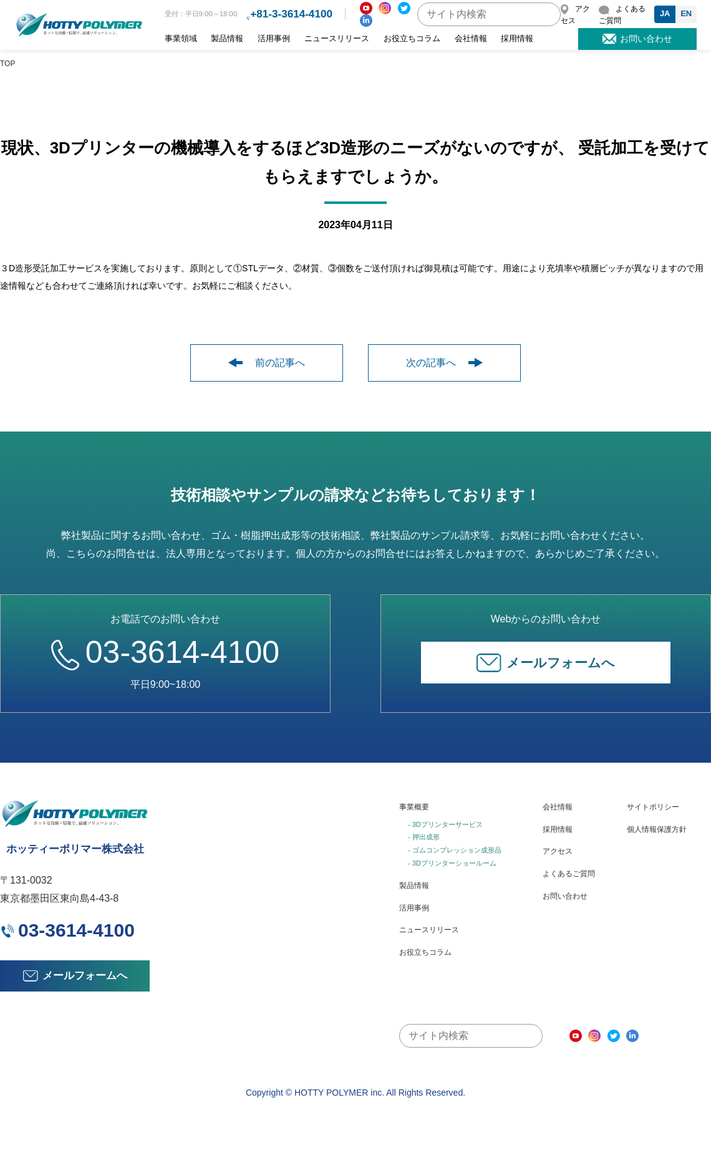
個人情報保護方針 (657, 829)
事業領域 (181, 38)
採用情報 (517, 38)
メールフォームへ (545, 663)
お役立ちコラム (412, 38)
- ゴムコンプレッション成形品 (454, 850)
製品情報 (227, 38)
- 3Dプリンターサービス (445, 824)
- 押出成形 (424, 837)
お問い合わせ (565, 896)
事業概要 (414, 807)
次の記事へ (444, 362)
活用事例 (274, 38)
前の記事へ (266, 362)
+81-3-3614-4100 (291, 14)
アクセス (558, 851)
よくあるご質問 (569, 873)
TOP (7, 63)
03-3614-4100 (165, 652)
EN (686, 13)
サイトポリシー (653, 807)
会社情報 (471, 38)
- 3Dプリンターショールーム (452, 863)
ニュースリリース (336, 38)
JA (665, 13)
